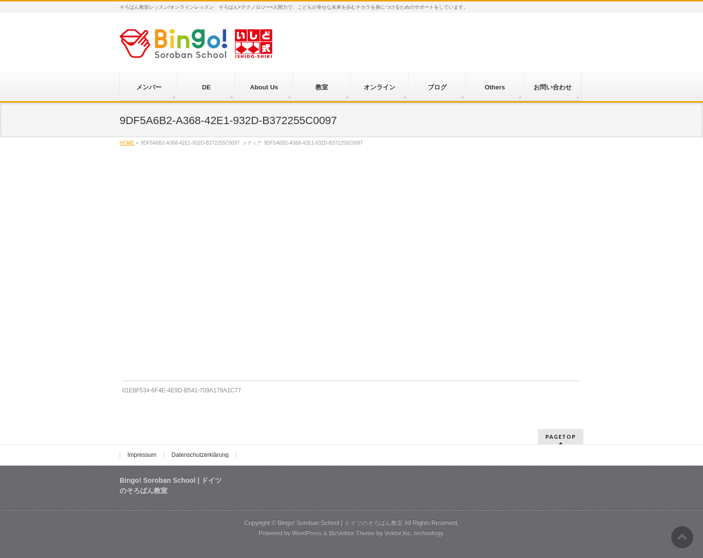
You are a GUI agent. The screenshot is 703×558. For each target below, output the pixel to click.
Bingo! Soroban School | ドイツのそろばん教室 (340, 522)
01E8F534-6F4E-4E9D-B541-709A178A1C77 (182, 390)
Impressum (141, 455)
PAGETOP (560, 436)
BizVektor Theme (352, 533)
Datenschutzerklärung (199, 455)
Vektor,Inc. (398, 533)
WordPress (307, 533)
